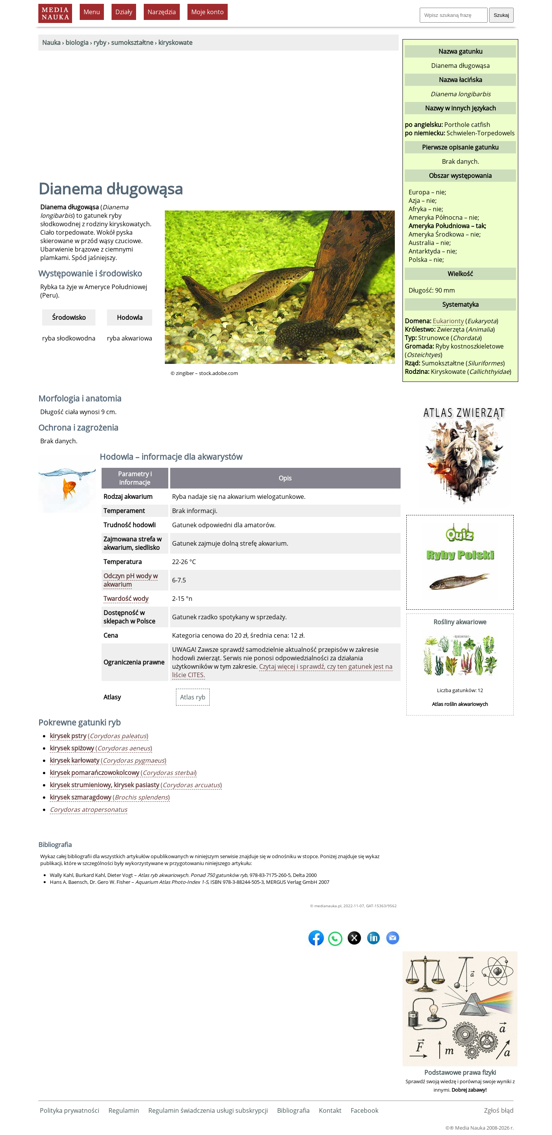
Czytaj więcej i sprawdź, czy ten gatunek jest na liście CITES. (282, 670)
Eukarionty (448, 321)
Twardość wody (126, 598)
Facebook (364, 1110)
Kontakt (330, 1110)
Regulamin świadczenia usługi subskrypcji (208, 1110)
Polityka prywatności (69, 1110)
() (99, 736)
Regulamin (123, 1110)
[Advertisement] (218, 108)
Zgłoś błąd (499, 1110)
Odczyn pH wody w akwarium (131, 580)
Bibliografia (293, 1110)
